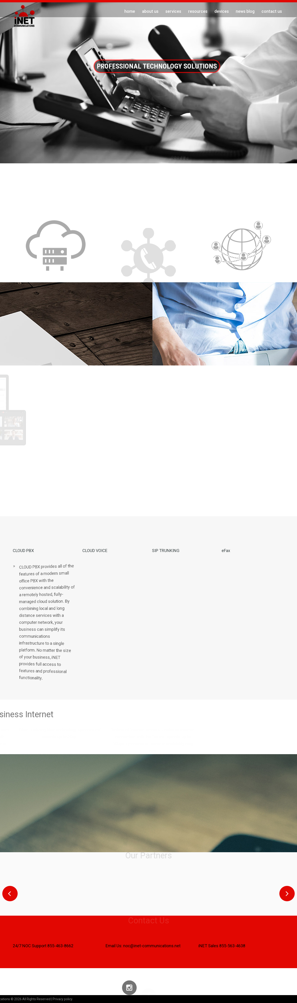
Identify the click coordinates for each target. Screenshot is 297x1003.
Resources (197, 11)
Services (173, 11)
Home (129, 11)
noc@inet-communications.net (152, 945)
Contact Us (271, 11)
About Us (150, 11)
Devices (221, 11)
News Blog (245, 11)
